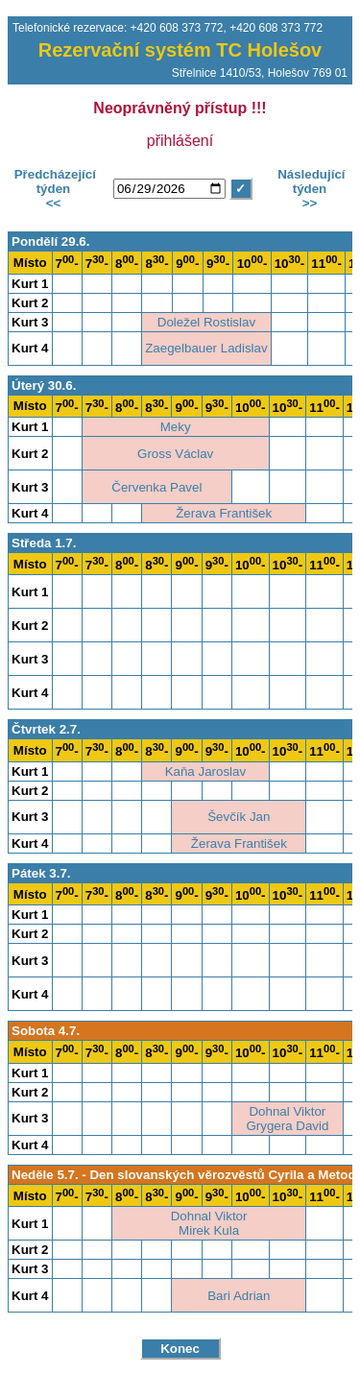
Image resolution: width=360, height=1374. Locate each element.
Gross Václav (175, 453)
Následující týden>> (309, 188)
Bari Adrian (238, 1296)
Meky (175, 427)
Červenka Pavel (156, 487)
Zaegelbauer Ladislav (206, 348)
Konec (180, 1348)
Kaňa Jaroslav (205, 771)
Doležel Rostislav (206, 322)
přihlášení (180, 141)
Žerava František (224, 513)
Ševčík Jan (238, 816)
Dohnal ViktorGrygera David (287, 1118)
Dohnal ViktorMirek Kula (209, 1223)
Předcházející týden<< (53, 188)
